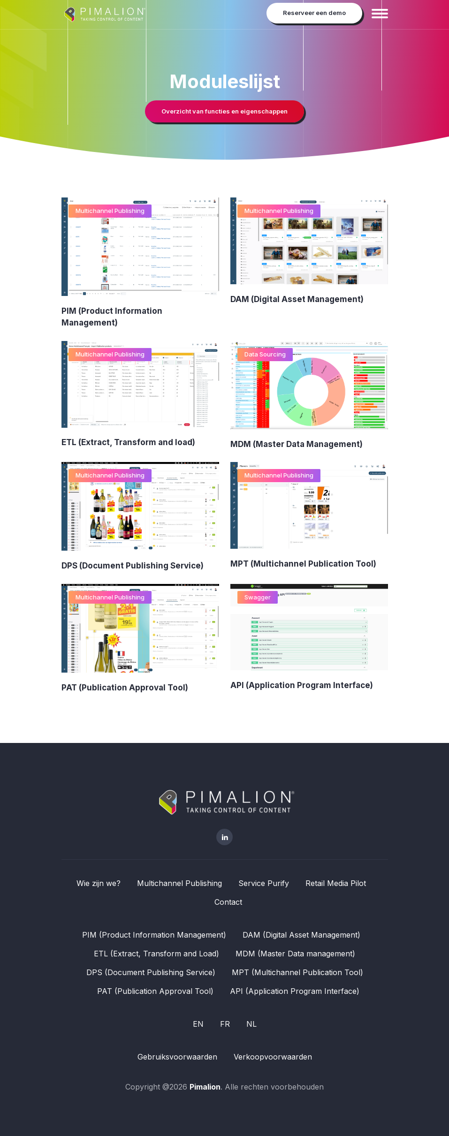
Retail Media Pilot (335, 883)
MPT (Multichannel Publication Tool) (303, 563)
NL (251, 1024)
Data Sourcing (265, 354)
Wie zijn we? (98, 883)
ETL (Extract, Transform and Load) (156, 953)
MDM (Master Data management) (295, 953)
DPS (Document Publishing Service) (132, 565)
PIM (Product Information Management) (154, 934)
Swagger (257, 597)
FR (225, 1024)
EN (198, 1024)
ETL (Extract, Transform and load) (128, 442)
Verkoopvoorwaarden (273, 1056)
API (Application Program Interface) (301, 685)
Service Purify (263, 883)
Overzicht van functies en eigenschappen (224, 111)
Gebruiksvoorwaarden (177, 1056)
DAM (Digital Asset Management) (297, 299)
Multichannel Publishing (110, 210)
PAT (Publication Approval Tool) (124, 687)
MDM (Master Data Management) (296, 444)
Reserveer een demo (314, 12)
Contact (228, 902)
